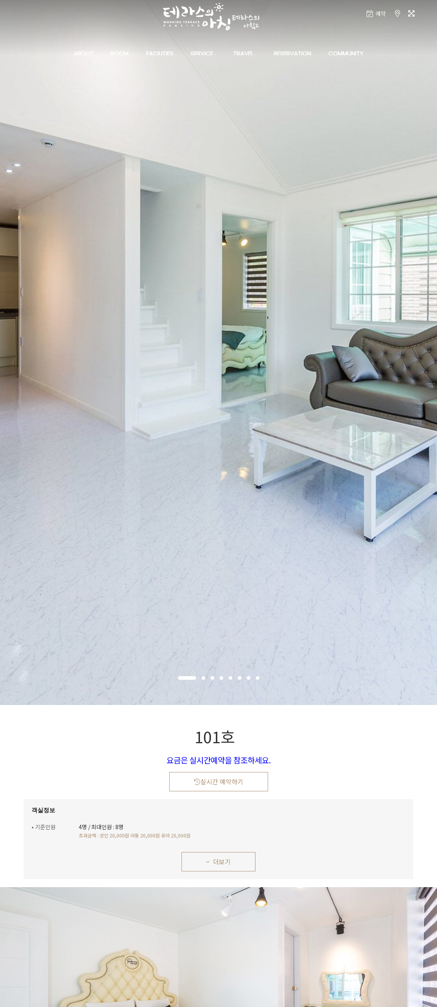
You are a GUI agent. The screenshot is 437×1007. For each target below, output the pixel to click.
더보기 (218, 861)
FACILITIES (159, 53)
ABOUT (83, 53)
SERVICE (202, 53)
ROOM (119, 53)
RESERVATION (292, 53)
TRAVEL (243, 53)
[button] (187, 678)
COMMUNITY (345, 53)
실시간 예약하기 (218, 781)
